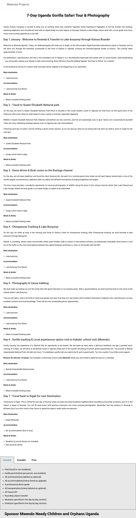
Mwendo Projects (18, 4)
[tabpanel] (68, 487)
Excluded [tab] (21, 460)
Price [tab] (34, 460)
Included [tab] (7, 460)
